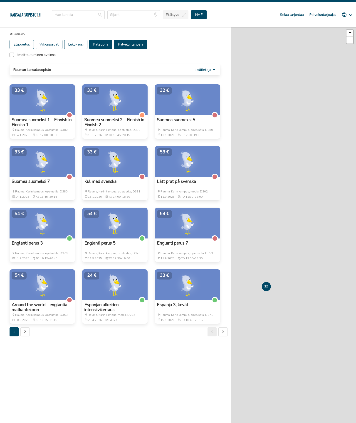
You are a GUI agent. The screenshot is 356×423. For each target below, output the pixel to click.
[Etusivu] (25, 14)
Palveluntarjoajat (322, 14)
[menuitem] (347, 14)
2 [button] (25, 331)
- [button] (350, 40)
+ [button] (350, 33)
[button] (175, 14)
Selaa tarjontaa (292, 14)
